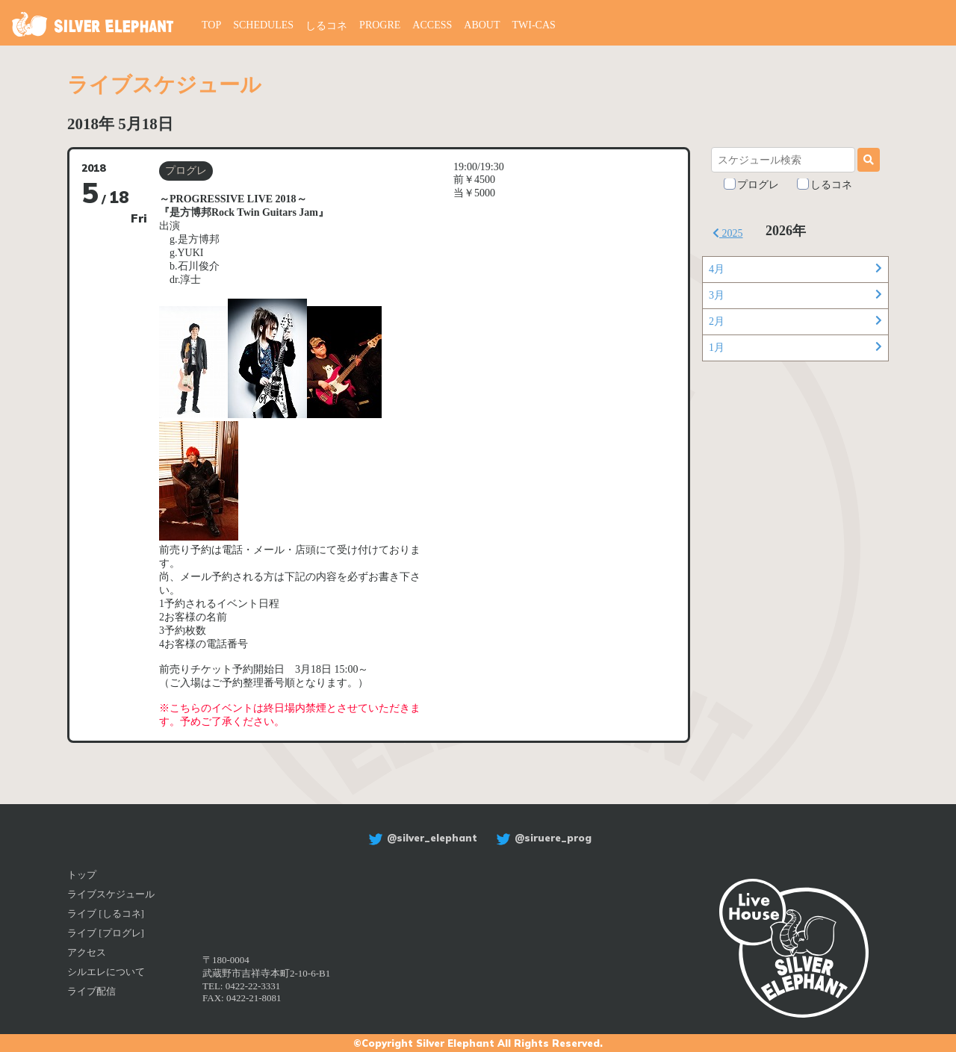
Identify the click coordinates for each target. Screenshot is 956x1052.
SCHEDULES (263, 25)
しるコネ (326, 25)
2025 (728, 233)
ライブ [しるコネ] (105, 913)
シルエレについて (106, 971)
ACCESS (432, 25)
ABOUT (482, 25)
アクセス (86, 952)
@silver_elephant (420, 838)
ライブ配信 (91, 991)
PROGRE (379, 25)
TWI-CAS (534, 25)
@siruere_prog (542, 838)
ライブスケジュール (111, 894)
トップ (81, 874)
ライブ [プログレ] (105, 933)
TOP (211, 25)
